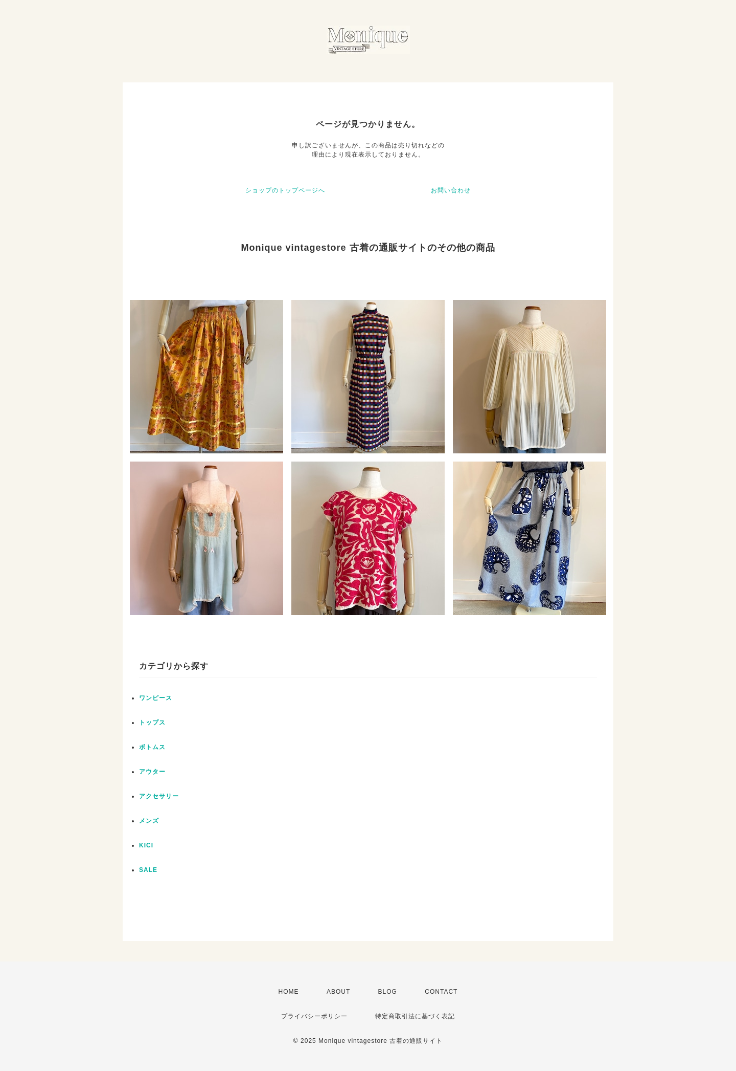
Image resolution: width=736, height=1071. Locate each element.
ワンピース (155, 698)
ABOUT (338, 991)
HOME (289, 991)
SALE (148, 869)
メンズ (149, 820)
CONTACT (441, 991)
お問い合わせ (451, 190)
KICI (146, 845)
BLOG (387, 991)
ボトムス (152, 747)
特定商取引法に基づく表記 (415, 1016)
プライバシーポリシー (314, 1016)
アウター (152, 771)
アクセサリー (159, 796)
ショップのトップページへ (285, 190)
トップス (152, 722)
